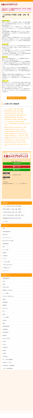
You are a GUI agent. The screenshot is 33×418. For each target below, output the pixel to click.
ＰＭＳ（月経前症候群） (8, 368)
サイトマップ (6, 270)
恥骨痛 (4, 350)
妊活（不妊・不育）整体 (8, 240)
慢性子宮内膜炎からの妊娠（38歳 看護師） (14, 110)
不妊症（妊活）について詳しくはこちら (16, 97)
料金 (4, 246)
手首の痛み (5, 356)
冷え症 (4, 344)
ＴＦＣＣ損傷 (6, 317)
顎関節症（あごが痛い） (8, 290)
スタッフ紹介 (6, 249)
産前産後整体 (6, 243)
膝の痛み (5, 335)
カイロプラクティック (7, 237)
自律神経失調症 (6, 326)
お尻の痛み (5, 347)
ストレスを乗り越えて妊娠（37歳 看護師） (14, 108)
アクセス (5, 258)
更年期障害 (5, 302)
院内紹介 (5, 252)
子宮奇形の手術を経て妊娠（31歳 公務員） (14, 113)
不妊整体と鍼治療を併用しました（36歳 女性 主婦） (17, 133)
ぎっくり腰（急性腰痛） (8, 359)
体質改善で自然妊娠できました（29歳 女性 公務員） (17, 135)
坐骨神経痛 (5, 329)
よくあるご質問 (6, 261)
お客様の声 (5, 255)
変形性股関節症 (6, 278)
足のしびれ (5, 308)
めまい (4, 281)
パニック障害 (6, 293)
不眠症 (4, 299)
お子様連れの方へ (6, 267)
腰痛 (4, 323)
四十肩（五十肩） (6, 338)
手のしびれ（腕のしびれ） (8, 296)
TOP (4, 228)
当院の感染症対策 (6, 231)
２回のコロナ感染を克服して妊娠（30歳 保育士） (16, 115)
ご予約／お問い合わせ (7, 264)
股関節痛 (5, 305)
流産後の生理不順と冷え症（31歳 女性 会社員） (16, 142)
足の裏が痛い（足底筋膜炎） (9, 365)
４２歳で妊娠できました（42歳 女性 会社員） (15, 139)
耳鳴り (4, 284)
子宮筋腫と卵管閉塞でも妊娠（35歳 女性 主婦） (16, 131)
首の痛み (5, 320)
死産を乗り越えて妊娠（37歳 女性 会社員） (15, 129)
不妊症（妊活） (6, 287)
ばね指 (4, 341)
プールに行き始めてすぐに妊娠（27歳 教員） (15, 121)
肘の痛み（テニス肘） (7, 362)
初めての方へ (6, 234)
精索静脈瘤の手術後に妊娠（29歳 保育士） (14, 117)
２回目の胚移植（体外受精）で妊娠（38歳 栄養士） (16, 119)
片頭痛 (4, 353)
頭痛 (4, 314)
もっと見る (5, 221)
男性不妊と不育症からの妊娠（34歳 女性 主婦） (16, 127)
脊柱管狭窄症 (6, 332)
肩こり (4, 311)
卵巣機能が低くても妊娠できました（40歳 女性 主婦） (17, 137)
